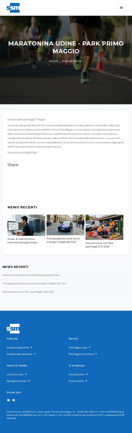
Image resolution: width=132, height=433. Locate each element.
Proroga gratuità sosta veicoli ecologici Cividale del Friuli (63, 240)
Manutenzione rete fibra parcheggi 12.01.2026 (99, 245)
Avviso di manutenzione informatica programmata (22, 241)
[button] (121, 8)
